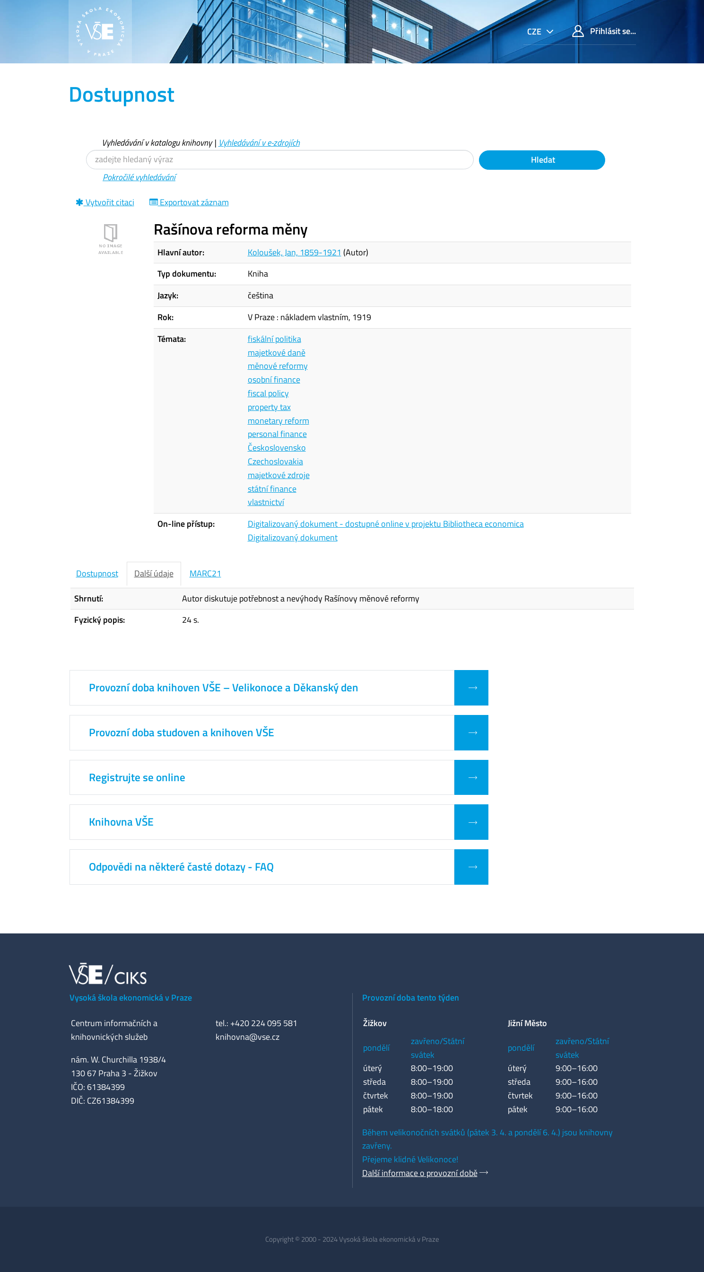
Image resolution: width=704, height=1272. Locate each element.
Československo (277, 447)
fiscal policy (268, 393)
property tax (269, 407)
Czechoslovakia (275, 461)
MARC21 (205, 573)
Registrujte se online (137, 777)
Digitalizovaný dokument (293, 537)
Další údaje (154, 573)
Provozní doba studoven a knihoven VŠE (181, 732)
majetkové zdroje (279, 475)
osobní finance (274, 379)
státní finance (272, 488)
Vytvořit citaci (105, 202)
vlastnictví (266, 502)
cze (535, 31)
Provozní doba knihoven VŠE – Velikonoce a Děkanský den (223, 688)
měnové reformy (278, 365)
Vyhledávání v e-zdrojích (259, 142)
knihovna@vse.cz (247, 1036)
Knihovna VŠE (121, 822)
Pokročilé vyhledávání (139, 177)
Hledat (542, 159)
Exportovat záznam (189, 202)
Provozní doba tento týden (410, 997)
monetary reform (278, 420)
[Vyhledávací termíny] (280, 159)
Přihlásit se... (604, 31)
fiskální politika (274, 338)
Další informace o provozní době (420, 1173)
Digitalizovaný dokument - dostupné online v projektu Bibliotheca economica (386, 523)
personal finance (277, 433)
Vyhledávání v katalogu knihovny (157, 142)
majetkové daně (276, 352)
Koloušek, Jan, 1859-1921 (294, 252)
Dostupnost (97, 573)
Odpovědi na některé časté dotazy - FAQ (181, 867)
